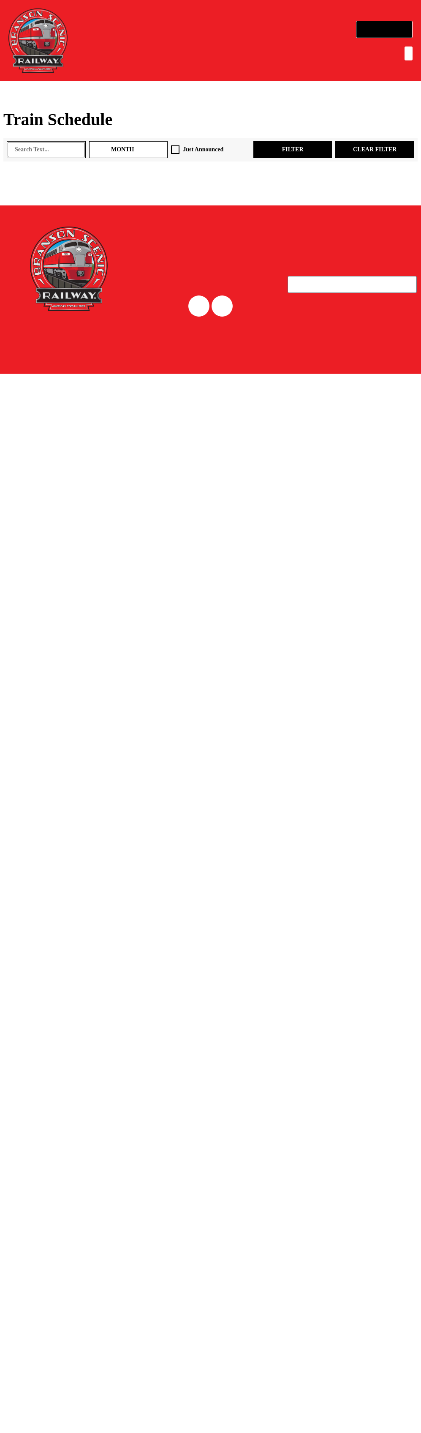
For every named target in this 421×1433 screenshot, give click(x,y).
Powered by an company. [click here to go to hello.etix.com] (71, 431)
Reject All (316, 1410)
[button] (406, 53)
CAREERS (210, 354)
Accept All (380, 1410)
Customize (252, 1410)
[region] (210, 1403)
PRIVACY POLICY (387, 432)
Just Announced (209, 149)
